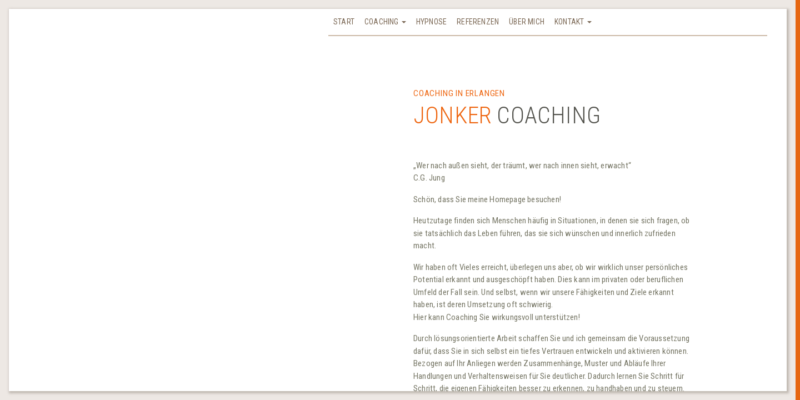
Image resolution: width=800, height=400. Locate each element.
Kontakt (573, 21)
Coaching (385, 21)
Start (343, 21)
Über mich (526, 21)
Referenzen (478, 21)
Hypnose (431, 21)
